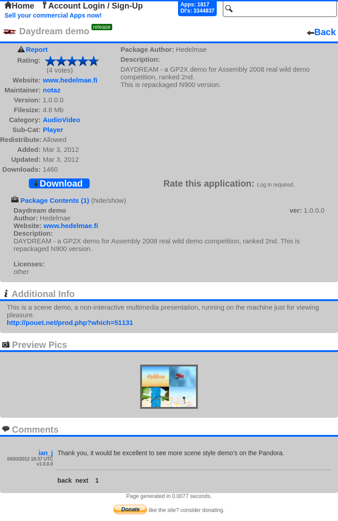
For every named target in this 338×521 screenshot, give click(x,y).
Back (321, 32)
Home (19, 5)
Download (57, 183)
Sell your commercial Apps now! (53, 15)
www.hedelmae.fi (70, 80)
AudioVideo (61, 119)
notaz (51, 90)
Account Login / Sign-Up (92, 5)
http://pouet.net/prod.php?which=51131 (70, 322)
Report (36, 49)
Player (53, 129)
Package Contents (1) (54, 200)
